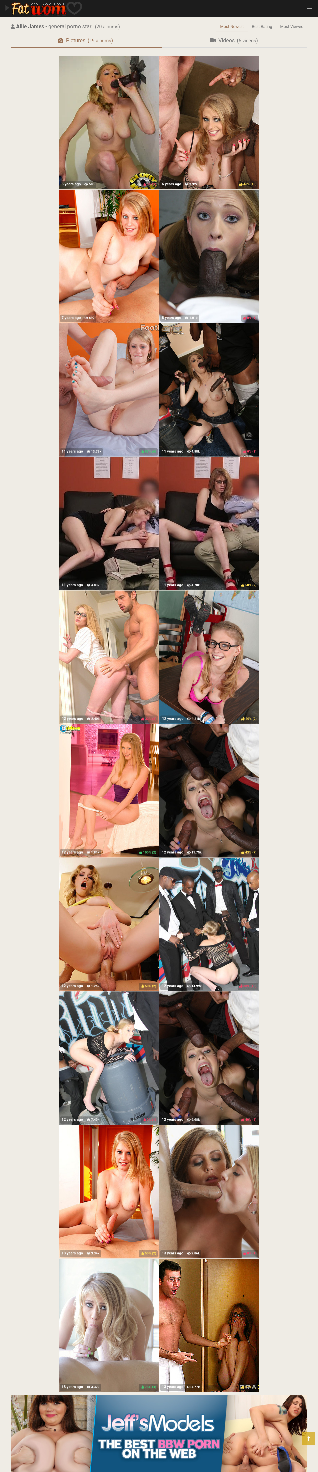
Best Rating (262, 26)
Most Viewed (292, 26)
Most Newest (232, 26)
